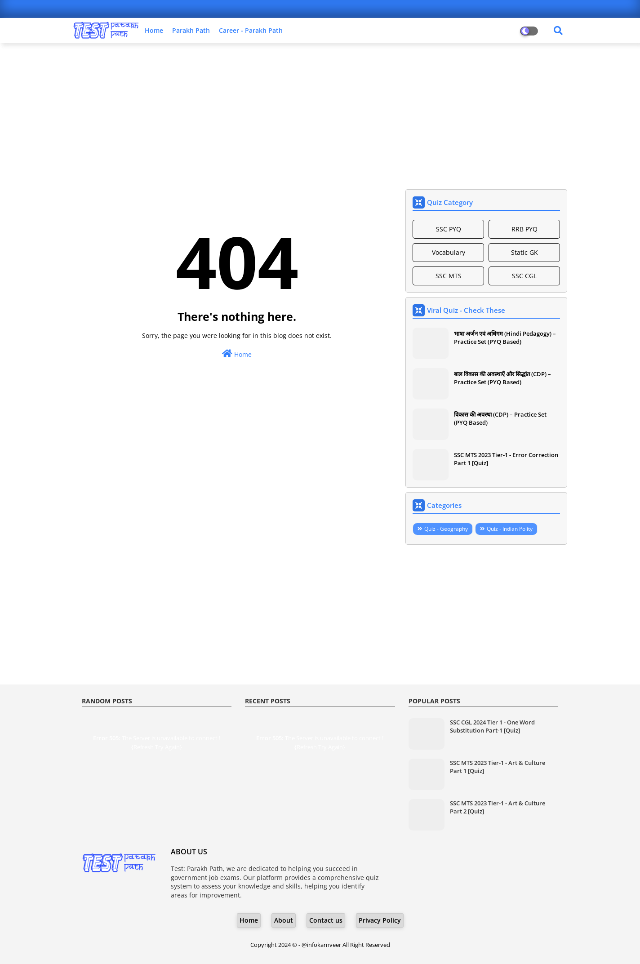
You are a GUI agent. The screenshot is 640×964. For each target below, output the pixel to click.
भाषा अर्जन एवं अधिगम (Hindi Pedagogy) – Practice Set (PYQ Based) (505, 337)
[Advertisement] (320, 115)
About (283, 920)
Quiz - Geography (446, 529)
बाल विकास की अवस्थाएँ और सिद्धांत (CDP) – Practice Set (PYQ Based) (502, 378)
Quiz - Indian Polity (510, 529)
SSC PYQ (448, 229)
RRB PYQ (524, 229)
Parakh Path (191, 30)
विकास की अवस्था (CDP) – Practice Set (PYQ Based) (500, 418)
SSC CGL (524, 275)
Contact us (325, 920)
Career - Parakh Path (251, 30)
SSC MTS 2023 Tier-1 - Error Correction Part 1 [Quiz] (506, 459)
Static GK (524, 252)
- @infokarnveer (320, 945)
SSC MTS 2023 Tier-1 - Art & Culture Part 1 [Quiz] (497, 767)
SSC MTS (449, 275)
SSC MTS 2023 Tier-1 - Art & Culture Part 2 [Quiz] (497, 807)
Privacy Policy (380, 920)
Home (154, 30)
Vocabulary (448, 252)
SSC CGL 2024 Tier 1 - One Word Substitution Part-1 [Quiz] (492, 726)
